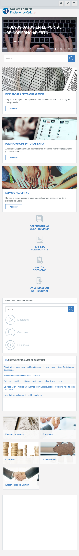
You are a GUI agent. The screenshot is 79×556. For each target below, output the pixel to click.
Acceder (13, 108)
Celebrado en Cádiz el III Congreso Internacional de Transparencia (33, 381)
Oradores (22, 332)
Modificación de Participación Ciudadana (22, 375)
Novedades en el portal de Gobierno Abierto (23, 395)
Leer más (17, 41)
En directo (23, 345)
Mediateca (23, 319)
